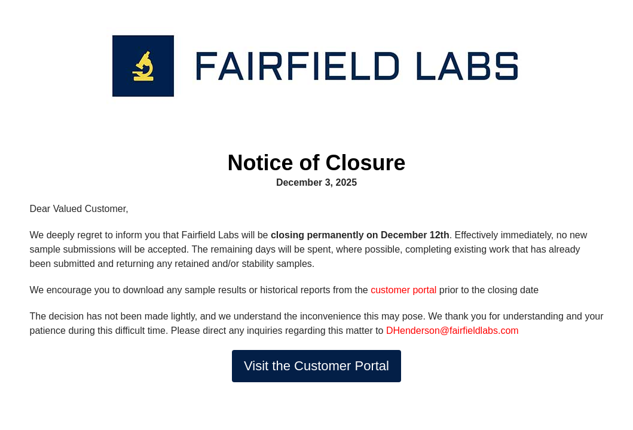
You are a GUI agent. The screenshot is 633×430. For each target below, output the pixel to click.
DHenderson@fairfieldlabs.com (452, 330)
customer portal (403, 290)
